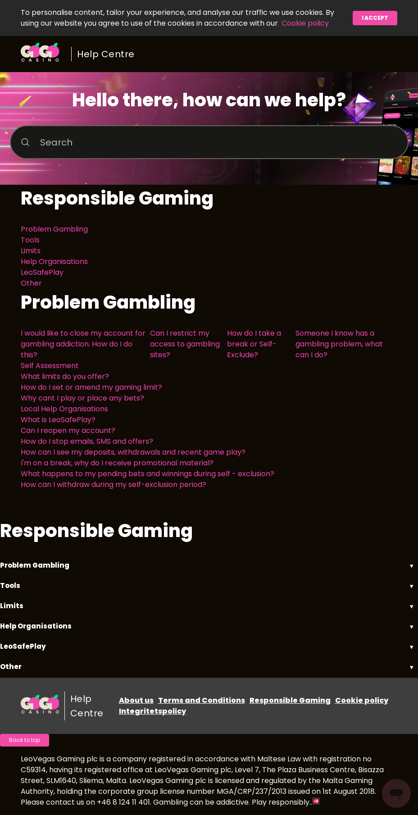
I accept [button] (375, 18)
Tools (30, 240)
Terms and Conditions (201, 700)
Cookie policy (305, 23)
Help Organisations (54, 261)
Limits (31, 251)
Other (31, 283)
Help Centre (106, 54)
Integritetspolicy (152, 711)
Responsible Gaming (290, 700)
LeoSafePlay (42, 272)
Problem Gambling (54, 229)
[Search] (209, 142)
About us (136, 700)
